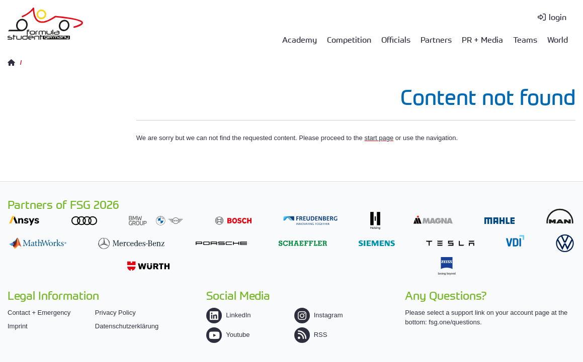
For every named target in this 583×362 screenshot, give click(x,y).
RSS (310, 334)
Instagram (318, 315)
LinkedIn (228, 315)
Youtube (227, 334)
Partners (436, 39)
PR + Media (482, 39)
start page (378, 138)
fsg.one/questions (454, 322)
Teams (525, 39)
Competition (349, 39)
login (557, 17)
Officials (395, 39)
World (557, 39)
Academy (299, 39)
